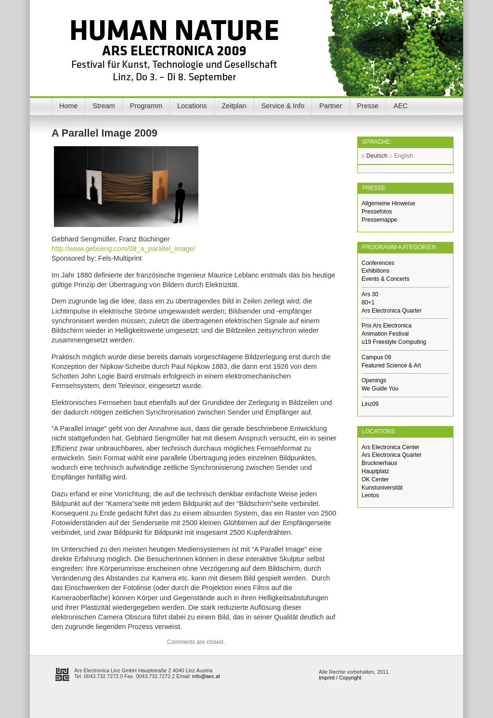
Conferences (378, 263)
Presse (368, 106)
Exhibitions (375, 270)
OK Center (375, 479)
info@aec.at (206, 676)
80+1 (368, 302)
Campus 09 (376, 357)
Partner (330, 106)
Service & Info (283, 106)
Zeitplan (234, 106)
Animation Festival (385, 333)
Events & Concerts (385, 279)
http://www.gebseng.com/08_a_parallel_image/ (123, 248)
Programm (146, 106)
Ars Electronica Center (390, 447)
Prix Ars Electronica (387, 325)
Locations (192, 106)
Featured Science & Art (391, 365)
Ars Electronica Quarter (392, 310)
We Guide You (380, 388)
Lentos (370, 495)
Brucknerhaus (379, 463)
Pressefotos (377, 211)
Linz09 (370, 404)
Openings (374, 380)
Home (68, 106)
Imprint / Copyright (340, 677)
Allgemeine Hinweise (388, 203)
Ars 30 (370, 294)
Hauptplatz (375, 471)
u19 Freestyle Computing (394, 342)
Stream (103, 106)
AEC (400, 106)
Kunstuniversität (382, 487)
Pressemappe (379, 219)
